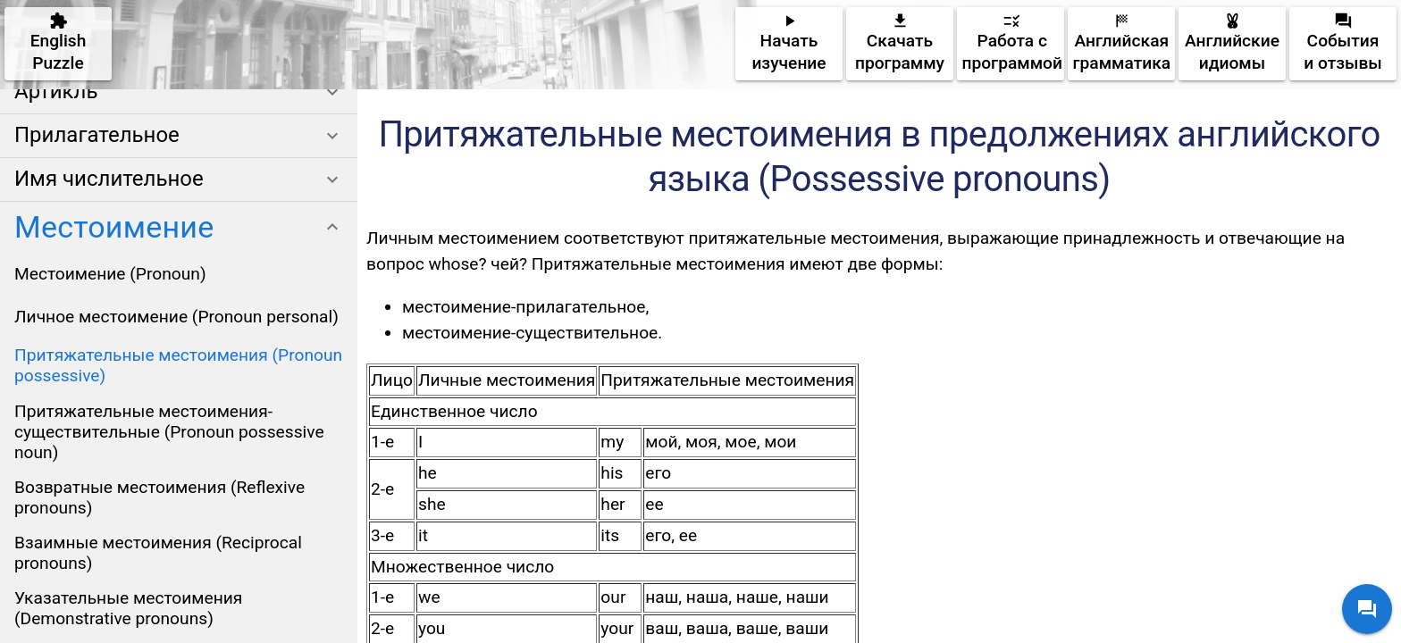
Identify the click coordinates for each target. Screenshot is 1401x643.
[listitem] (178, 273)
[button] (178, 92)
